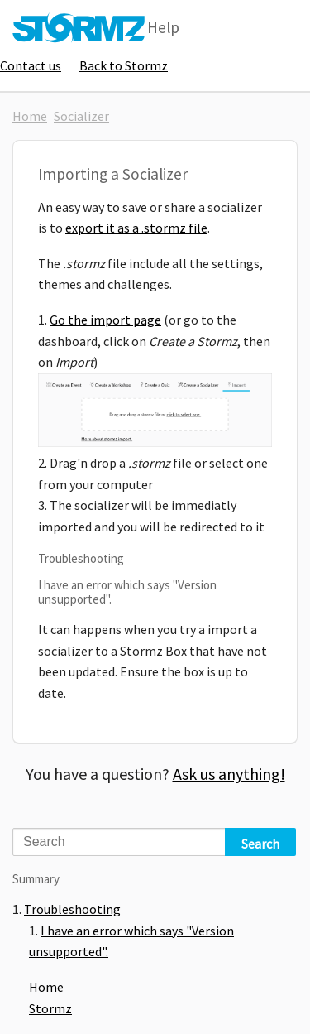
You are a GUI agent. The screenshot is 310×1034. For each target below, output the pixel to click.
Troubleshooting (72, 909)
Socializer (81, 116)
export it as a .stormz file (136, 227)
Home (29, 116)
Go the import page (105, 319)
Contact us (30, 65)
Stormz (50, 1008)
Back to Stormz (123, 65)
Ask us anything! (229, 773)
